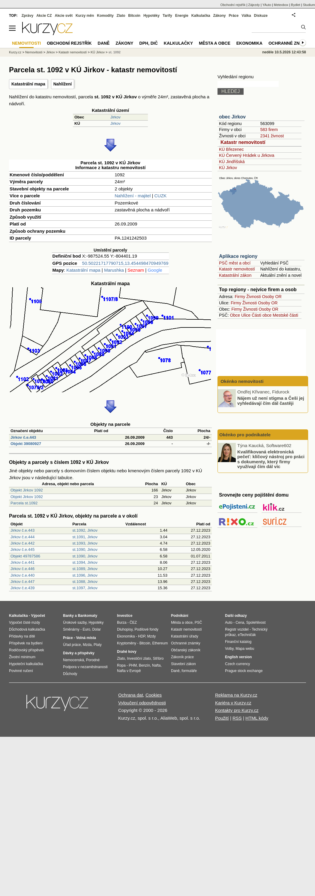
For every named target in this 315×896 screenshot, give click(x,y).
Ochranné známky (290, 43)
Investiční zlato (139, 658)
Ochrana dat (130, 694)
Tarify (167, 15)
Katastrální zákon (235, 275)
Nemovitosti (33, 52)
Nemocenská (73, 660)
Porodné (93, 660)
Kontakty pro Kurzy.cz (237, 710)
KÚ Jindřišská (232, 161)
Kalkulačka (200, 15)
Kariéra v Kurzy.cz (233, 702)
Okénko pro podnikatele (245, 434)
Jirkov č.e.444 (22, 537)
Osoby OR (271, 296)
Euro (86, 629)
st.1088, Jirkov (85, 581)
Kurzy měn (85, 15)
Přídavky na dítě (22, 636)
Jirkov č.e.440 (22, 575)
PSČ (198, 622)
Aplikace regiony (238, 256)
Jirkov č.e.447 (22, 581)
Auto (228, 622)
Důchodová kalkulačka (27, 629)
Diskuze (261, 15)
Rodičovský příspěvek (26, 650)
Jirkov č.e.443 (23, 437)
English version (238, 657)
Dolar (96, 629)
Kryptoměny (126, 643)
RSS (237, 718)
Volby (229, 649)
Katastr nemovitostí (242, 142)
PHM (133, 665)
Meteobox (281, 5)
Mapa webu (245, 649)
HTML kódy (256, 718)
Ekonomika (249, 43)
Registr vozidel (237, 629)
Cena (240, 622)
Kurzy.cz (15, 52)
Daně (104, 43)
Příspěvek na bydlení (26, 643)
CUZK (160, 195)
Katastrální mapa (28, 84)
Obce (235, 315)
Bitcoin (134, 15)
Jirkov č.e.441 (22, 562)
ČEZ (133, 622)
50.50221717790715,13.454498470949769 (125, 263)
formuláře (189, 671)
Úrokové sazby (74, 622)
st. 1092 (115, 52)
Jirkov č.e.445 (22, 549)
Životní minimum (22, 657)
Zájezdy (254, 5)
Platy (98, 645)
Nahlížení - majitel (133, 195)
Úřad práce (72, 645)
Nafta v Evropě (129, 671)
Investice (124, 616)
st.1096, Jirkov (85, 575)
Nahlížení (62, 84)
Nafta (156, 665)
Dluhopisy (125, 629)
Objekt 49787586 (25, 556)
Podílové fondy (146, 629)
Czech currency (237, 664)
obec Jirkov (232, 116)
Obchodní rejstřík (233, 5)
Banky (68, 616)
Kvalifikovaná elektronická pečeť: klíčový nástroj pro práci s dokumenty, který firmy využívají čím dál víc (270, 459)
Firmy (240, 296)
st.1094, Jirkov (85, 562)
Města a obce (214, 43)
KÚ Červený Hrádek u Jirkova (246, 155)
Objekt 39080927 (25, 443)
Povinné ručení (21, 671)
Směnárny (71, 629)
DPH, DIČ (148, 43)
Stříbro (158, 658)
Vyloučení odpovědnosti (142, 702)
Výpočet (38, 616)
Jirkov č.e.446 (22, 568)
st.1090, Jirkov (85, 549)
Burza (121, 622)
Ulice (245, 315)
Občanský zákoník (185, 650)
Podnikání (179, 616)
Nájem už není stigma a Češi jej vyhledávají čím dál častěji (270, 401)
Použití (222, 718)
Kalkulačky (178, 43)
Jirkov (115, 117)
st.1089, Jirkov (85, 568)
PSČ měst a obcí (234, 263)
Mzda (87, 645)
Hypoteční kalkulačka (26, 664)
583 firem (269, 129)
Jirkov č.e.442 (22, 543)
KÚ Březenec (231, 149)
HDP (141, 636)
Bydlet (295, 5)
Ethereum (160, 643)
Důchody (70, 674)
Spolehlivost (256, 622)
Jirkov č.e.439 (22, 588)
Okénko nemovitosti (241, 381)
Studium (309, 5)
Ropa (121, 665)
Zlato (121, 15)
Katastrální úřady (184, 636)
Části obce (262, 315)
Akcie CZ (44, 15)
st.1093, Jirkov (85, 543)
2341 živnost (272, 135)
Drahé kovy (126, 652)
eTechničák (247, 635)
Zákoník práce (182, 657)
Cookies (154, 694)
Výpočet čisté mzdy (24, 622)
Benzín (144, 665)
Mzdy (151, 636)
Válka (246, 15)
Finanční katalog (238, 642)
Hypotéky (151, 15)
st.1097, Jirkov (85, 588)
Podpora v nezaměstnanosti (85, 667)
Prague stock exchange (243, 671)
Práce (234, 15)
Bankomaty (87, 616)
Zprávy (27, 15)
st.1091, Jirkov (85, 537)
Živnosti (253, 296)
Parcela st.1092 (24, 503)
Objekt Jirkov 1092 (26, 490)
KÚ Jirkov (228, 167)
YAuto (266, 5)
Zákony (219, 15)
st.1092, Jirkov (85, 530)
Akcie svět (64, 15)
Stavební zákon (183, 664)
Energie (181, 15)
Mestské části (285, 315)
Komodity (105, 15)
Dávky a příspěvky (78, 653)
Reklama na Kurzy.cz (236, 694)
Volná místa (86, 638)
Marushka (114, 270)
